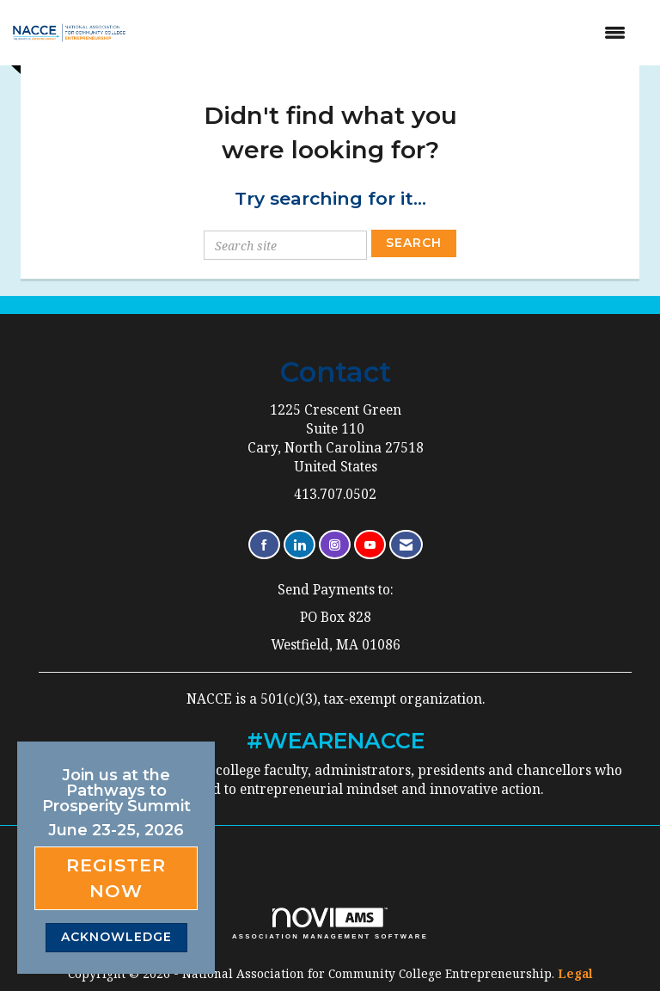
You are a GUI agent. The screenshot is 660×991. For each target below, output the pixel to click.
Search (414, 242)
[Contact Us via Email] (406, 545)
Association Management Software (330, 924)
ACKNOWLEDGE (116, 937)
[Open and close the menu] (390, 32)
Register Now (116, 878)
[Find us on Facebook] (264, 545)
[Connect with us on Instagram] (335, 545)
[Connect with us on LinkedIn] (299, 545)
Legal (575, 973)
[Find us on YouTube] (370, 545)
